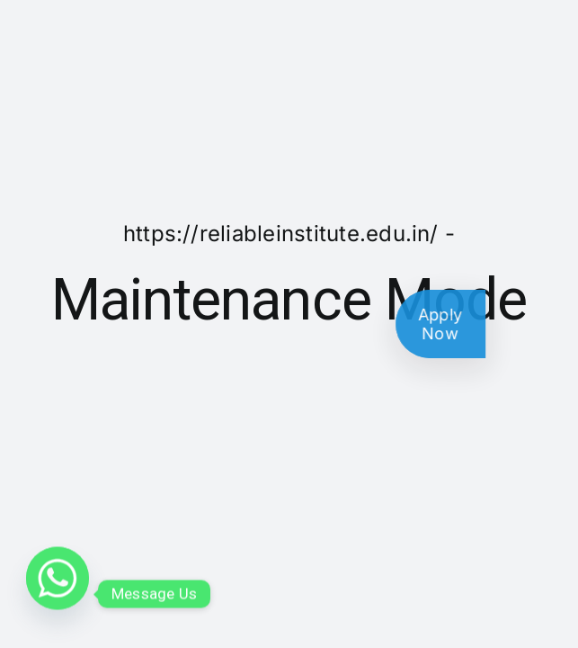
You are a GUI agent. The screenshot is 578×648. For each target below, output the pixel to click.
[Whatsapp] (57, 594)
